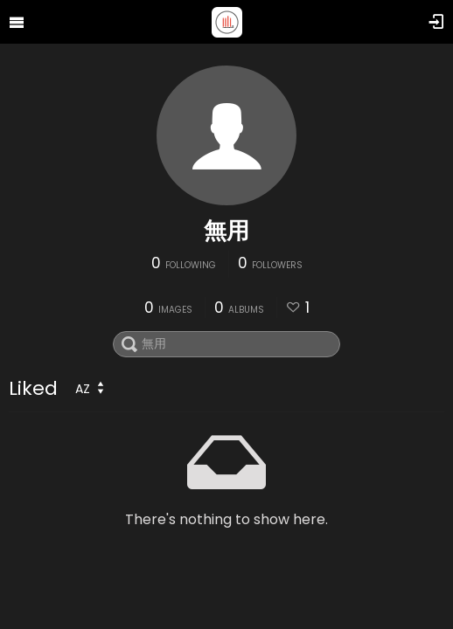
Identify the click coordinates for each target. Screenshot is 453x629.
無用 (226, 230)
